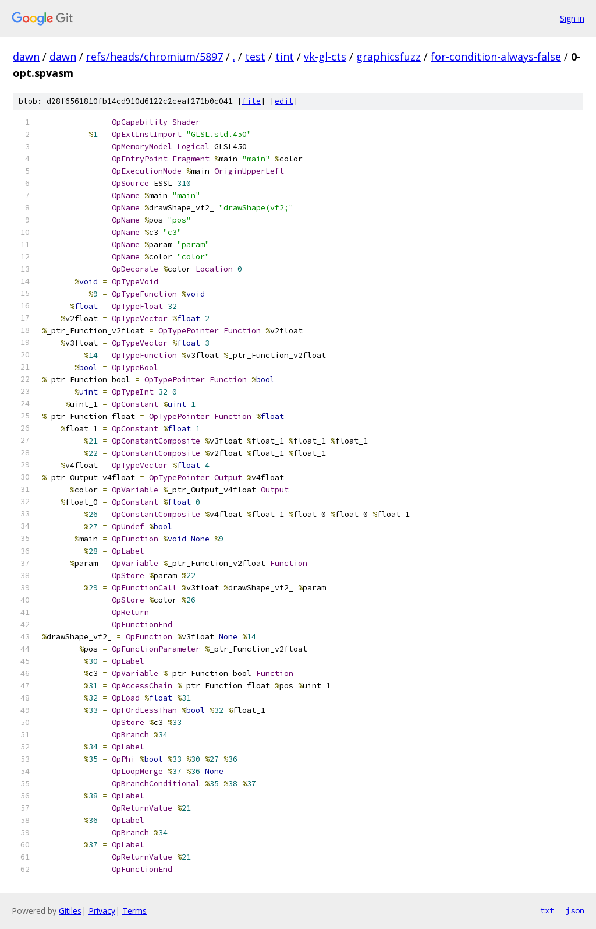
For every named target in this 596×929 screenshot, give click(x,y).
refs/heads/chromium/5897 (154, 57)
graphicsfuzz (388, 57)
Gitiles (70, 910)
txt (547, 910)
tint (284, 57)
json (575, 910)
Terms (134, 910)
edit (284, 101)
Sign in (572, 18)
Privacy (101, 910)
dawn (26, 57)
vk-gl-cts (325, 57)
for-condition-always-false (496, 57)
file (251, 101)
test (255, 57)
